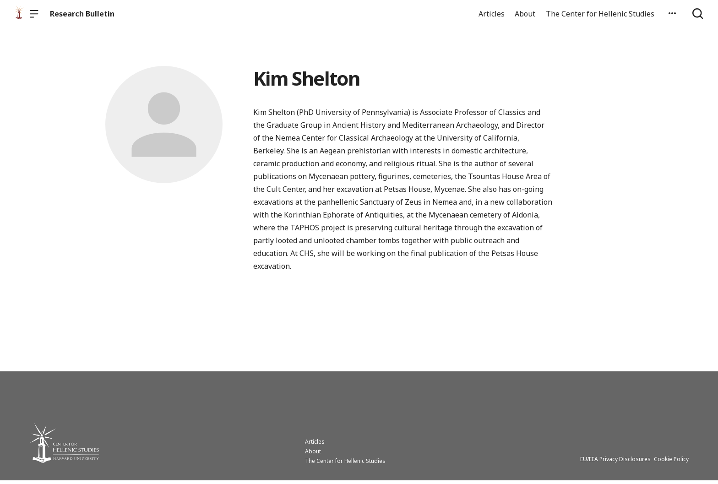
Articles (492, 14)
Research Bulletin (82, 14)
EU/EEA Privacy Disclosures (615, 463)
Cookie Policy (671, 463)
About (525, 14)
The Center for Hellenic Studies (600, 14)
